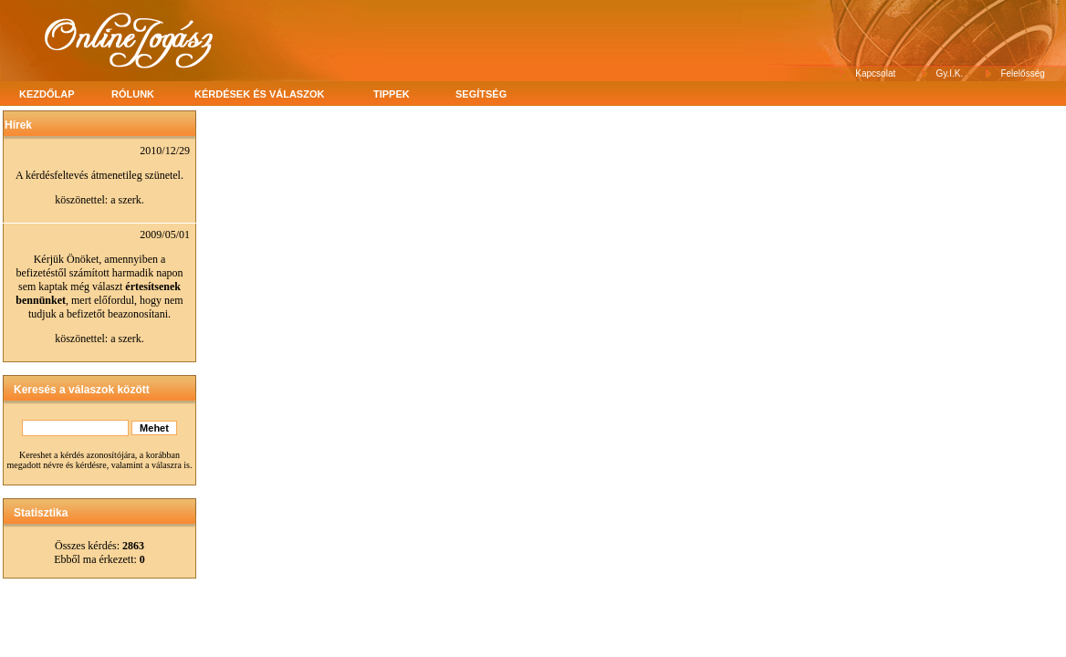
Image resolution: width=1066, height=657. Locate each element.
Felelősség (1022, 73)
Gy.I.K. (950, 73)
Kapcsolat (875, 73)
